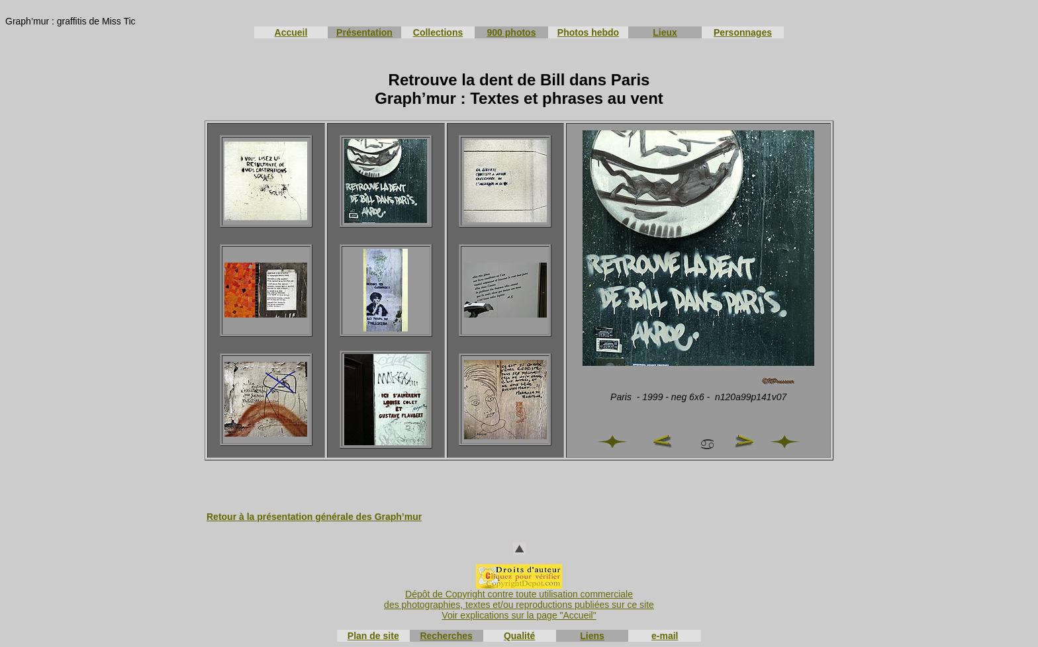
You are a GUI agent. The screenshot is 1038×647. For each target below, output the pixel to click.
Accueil (291, 32)
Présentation (364, 32)
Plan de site (373, 635)
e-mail (664, 635)
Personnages (743, 32)
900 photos (511, 32)
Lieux (665, 32)
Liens (592, 635)
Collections (438, 32)
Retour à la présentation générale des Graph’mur (314, 516)
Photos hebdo (588, 32)
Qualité (519, 635)
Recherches (446, 635)
